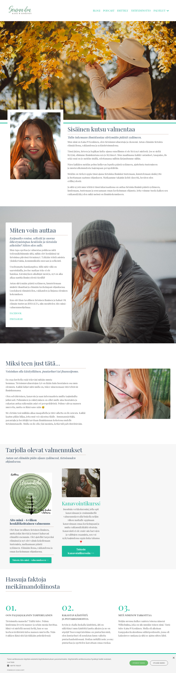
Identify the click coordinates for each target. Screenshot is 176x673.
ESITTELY (121, 10)
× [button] (173, 658)
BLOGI (94, 10)
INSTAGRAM (16, 319)
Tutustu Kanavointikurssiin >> (81, 551)
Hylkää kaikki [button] (158, 663)
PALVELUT (161, 10)
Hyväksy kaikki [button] (139, 663)
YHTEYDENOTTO (139, 10)
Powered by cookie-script (15, 670)
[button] (59, 665)
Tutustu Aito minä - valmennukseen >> (30, 564)
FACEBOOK (16, 313)
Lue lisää (10, 662)
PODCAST (106, 10)
